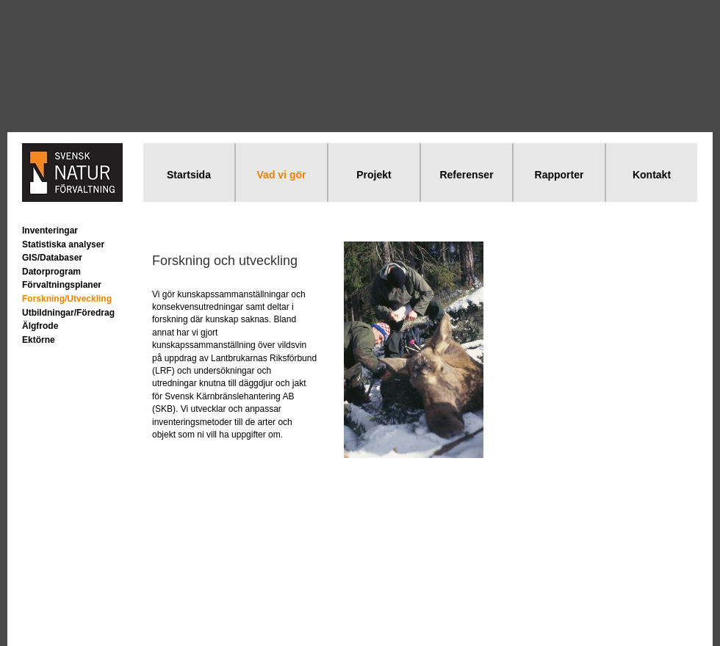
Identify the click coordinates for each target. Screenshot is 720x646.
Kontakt (652, 175)
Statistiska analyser (63, 244)
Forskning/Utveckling (67, 299)
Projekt (373, 175)
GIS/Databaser (52, 258)
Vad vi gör (281, 175)
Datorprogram (51, 271)
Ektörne (38, 340)
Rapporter (559, 175)
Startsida (189, 175)
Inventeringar (50, 230)
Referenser (466, 175)
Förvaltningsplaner (61, 285)
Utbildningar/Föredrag (68, 313)
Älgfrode (40, 326)
